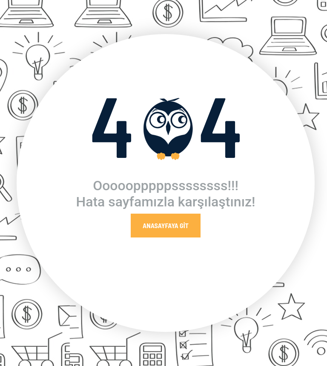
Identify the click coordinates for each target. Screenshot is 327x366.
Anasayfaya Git (166, 225)
